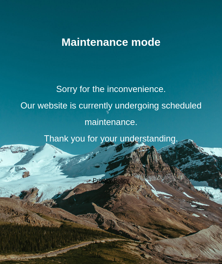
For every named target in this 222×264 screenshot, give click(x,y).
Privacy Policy (111, 180)
